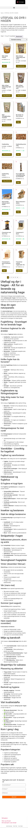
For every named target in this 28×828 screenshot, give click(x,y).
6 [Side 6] (17, 277)
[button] (14, 7)
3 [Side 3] (11, 277)
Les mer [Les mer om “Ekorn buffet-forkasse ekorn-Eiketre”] (5, 213)
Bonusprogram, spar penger (9, 822)
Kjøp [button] (4, 66)
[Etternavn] (14, 793)
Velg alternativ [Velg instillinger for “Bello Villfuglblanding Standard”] (7, 125)
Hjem (2, 13)
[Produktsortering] (18, 39)
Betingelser (5, 818)
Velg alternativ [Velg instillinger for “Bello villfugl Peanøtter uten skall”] (21, 95)
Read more (19, 36)
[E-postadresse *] (14, 785)
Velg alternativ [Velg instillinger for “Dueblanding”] (7, 154)
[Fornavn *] (14, 789)
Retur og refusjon (6, 821)
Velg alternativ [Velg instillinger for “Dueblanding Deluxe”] (7, 181)
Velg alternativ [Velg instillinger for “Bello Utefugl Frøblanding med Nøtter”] (21, 66)
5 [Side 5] (15, 277)
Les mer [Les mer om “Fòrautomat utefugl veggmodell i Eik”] (19, 270)
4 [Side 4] (13, 277)
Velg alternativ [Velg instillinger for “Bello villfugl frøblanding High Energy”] (7, 95)
